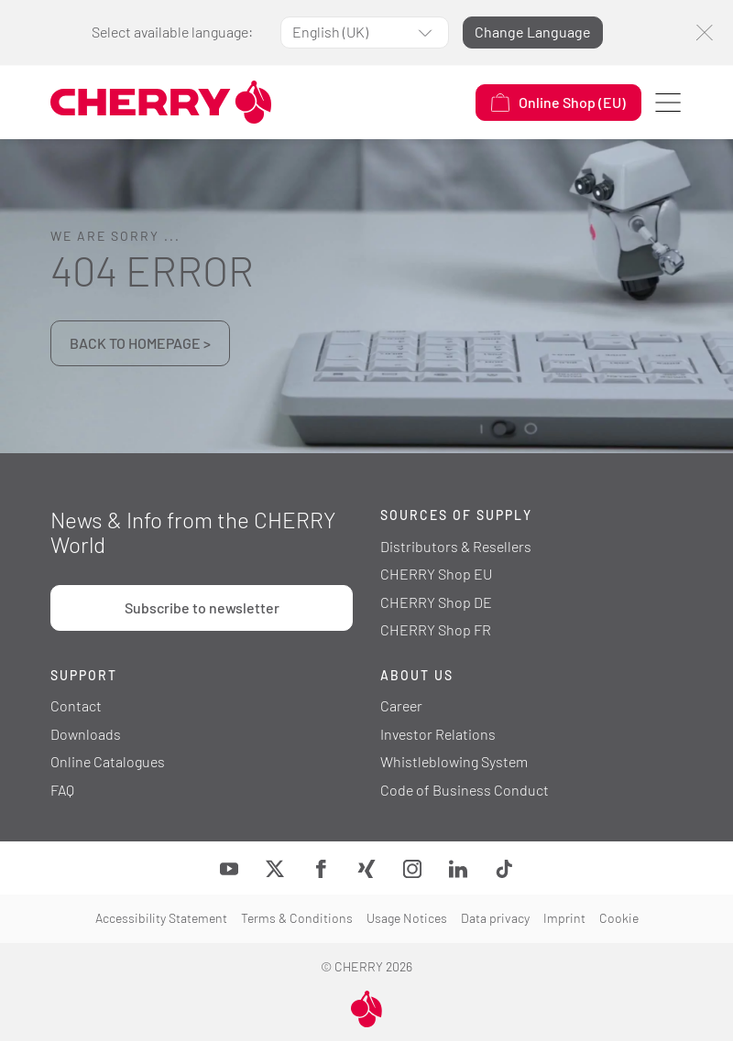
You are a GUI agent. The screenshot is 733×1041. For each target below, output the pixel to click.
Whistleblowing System (454, 761)
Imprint (564, 918)
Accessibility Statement (161, 918)
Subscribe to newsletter (202, 607)
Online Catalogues (107, 761)
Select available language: (172, 31)
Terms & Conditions (297, 918)
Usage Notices (406, 918)
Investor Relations (438, 734)
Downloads (85, 734)
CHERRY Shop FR (435, 629)
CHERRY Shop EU (436, 573)
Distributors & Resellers (455, 546)
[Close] (704, 32)
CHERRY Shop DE (436, 602)
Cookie (619, 918)
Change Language (533, 31)
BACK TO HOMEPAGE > (140, 343)
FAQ (62, 789)
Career (401, 705)
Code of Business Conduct (464, 789)
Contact (76, 705)
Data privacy (495, 918)
